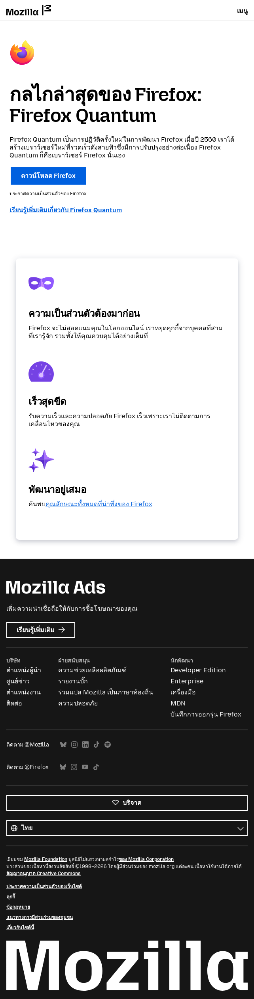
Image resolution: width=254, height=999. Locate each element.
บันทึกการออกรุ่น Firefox (206, 714)
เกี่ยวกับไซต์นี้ (20, 927)
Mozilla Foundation (45, 859)
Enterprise (187, 681)
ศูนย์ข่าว (18, 681)
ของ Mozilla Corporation (146, 859)
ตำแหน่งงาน (23, 692)
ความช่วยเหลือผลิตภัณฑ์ (92, 670)
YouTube (85, 767)
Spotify (107, 745)
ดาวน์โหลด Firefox (48, 176)
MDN (178, 703)
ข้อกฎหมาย (18, 907)
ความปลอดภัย (78, 703)
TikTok (96, 745)
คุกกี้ (10, 897)
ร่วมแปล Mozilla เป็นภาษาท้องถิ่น (105, 692)
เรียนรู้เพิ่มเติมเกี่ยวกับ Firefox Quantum (65, 210)
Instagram (74, 745)
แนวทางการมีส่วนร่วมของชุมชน (39, 917)
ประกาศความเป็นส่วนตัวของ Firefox (48, 193)
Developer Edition (198, 670)
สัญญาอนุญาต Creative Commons (43, 873)
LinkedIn (85, 745)
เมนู (242, 11)
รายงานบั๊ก (73, 681)
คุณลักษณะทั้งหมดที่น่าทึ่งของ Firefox (98, 504)
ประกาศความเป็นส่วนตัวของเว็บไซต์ (44, 886)
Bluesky (63, 745)
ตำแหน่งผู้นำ (23, 670)
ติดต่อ (14, 703)
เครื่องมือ (183, 692)
